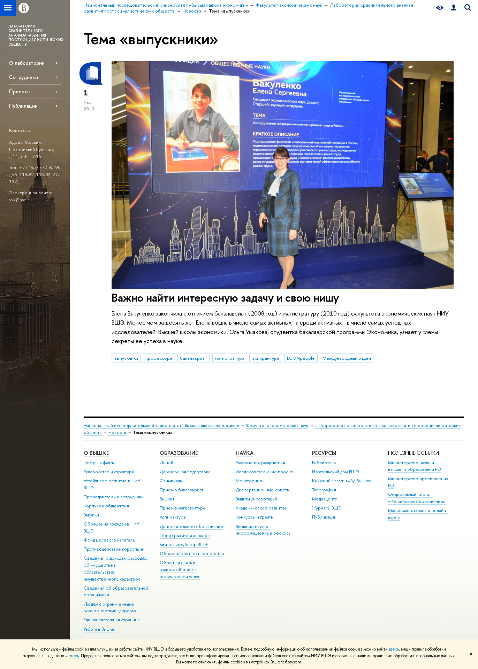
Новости (117, 432)
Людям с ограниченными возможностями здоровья (110, 607)
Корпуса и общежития (106, 506)
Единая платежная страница (111, 620)
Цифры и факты (99, 463)
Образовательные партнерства (192, 554)
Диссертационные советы (263, 490)
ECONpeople (301, 358)
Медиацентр (324, 499)
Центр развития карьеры (185, 535)
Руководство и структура (109, 472)
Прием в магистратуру (182, 508)
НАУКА (244, 453)
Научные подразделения (260, 463)
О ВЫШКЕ (96, 453)
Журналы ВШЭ (327, 508)
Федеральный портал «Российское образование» (417, 497)
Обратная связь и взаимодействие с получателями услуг (180, 569)
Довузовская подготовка (185, 472)
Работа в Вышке (99, 629)
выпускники (126, 358)
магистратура (229, 358)
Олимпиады (171, 481)
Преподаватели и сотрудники (114, 497)
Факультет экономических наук (277, 425)
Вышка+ (167, 499)
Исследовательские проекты (265, 472)
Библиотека (324, 463)
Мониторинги (250, 481)
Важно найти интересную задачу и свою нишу (225, 297)
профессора (158, 358)
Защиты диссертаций (256, 499)
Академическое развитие (261, 508)
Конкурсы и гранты (255, 517)
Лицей (166, 463)
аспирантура (265, 358)
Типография (324, 490)
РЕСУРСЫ (324, 453)
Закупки (91, 515)
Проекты (19, 91)
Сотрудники (23, 77)
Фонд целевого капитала (109, 540)
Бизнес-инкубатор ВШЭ (184, 544)
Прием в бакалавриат (181, 490)
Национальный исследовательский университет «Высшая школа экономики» (161, 425)
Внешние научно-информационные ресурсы (263, 529)
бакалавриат (193, 358)
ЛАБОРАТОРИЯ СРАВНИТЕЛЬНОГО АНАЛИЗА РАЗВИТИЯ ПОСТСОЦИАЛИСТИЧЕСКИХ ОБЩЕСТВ (35, 35)
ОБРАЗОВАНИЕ (179, 453)
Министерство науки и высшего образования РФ (414, 466)
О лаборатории (27, 63)
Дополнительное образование (191, 526)
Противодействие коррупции (114, 549)
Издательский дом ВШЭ (335, 472)
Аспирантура (172, 517)
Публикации (23, 105)
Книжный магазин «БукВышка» (341, 481)
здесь (394, 649)
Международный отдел (347, 358)
